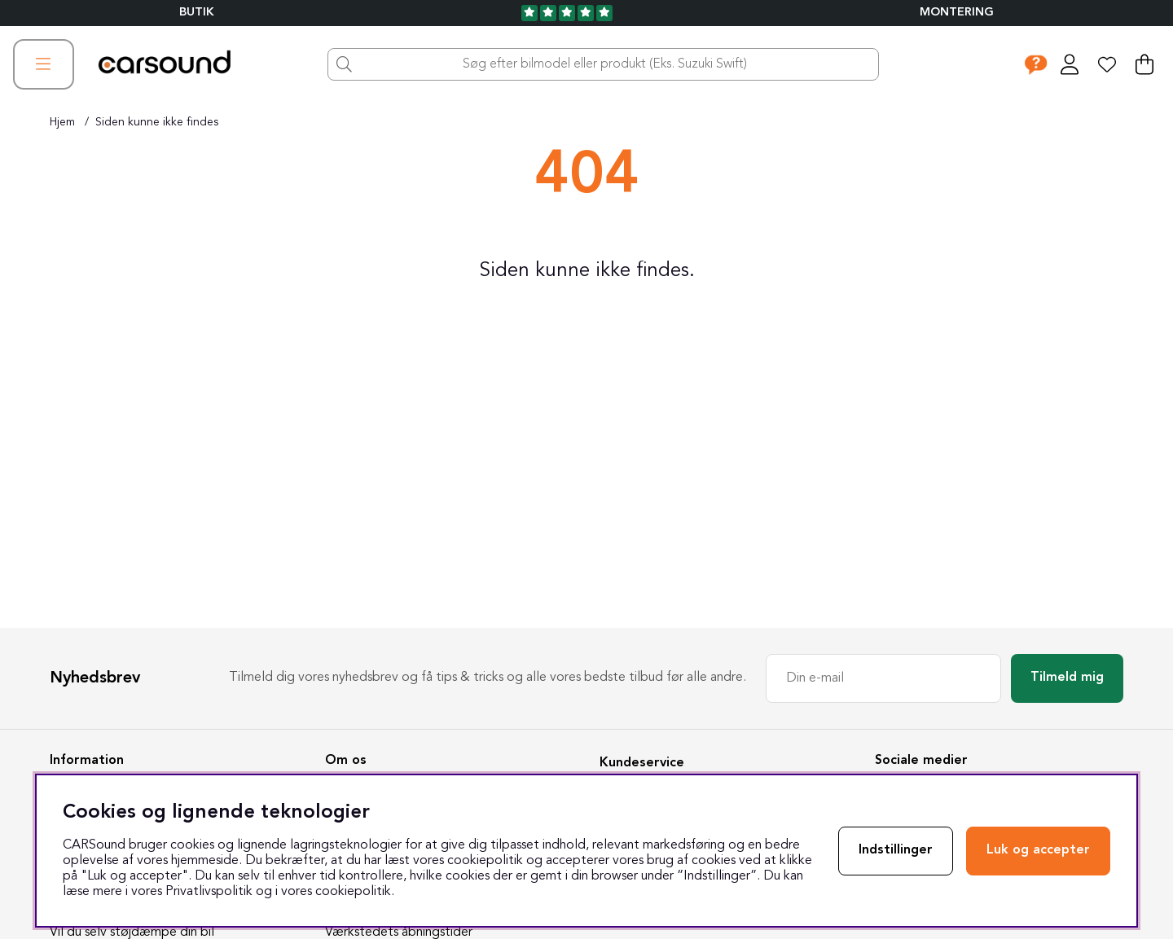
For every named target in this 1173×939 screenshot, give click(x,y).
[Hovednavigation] (43, 64)
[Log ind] (1069, 64)
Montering (957, 13)
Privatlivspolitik (209, 891)
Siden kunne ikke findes (156, 122)
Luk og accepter (1038, 850)
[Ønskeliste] (1107, 64)
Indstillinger (896, 850)
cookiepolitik (353, 891)
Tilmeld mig (1067, 677)
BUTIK (196, 13)
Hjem (62, 122)
